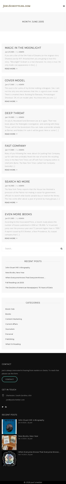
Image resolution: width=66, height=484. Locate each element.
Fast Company (15, 145)
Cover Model (15, 80)
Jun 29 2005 (9, 52)
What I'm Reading (13, 344)
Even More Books (18, 214)
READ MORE (10, 69)
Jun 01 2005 (9, 218)
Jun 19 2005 (9, 117)
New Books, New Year (14, 272)
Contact (9, 379)
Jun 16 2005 (9, 186)
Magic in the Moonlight (23, 47)
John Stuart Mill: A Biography (17, 267)
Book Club (9, 309)
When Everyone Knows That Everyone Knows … (25, 278)
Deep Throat (15, 113)
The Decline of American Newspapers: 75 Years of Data (28, 288)
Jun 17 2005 (9, 150)
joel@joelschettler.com (15, 400)
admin (21, 52)
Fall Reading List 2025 (14, 283)
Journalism (10, 329)
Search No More (17, 181)
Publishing (9, 339)
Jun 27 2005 (9, 84)
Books (8, 314)
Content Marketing (13, 319)
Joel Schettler (36, 482)
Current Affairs (11, 324)
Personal (9, 334)
